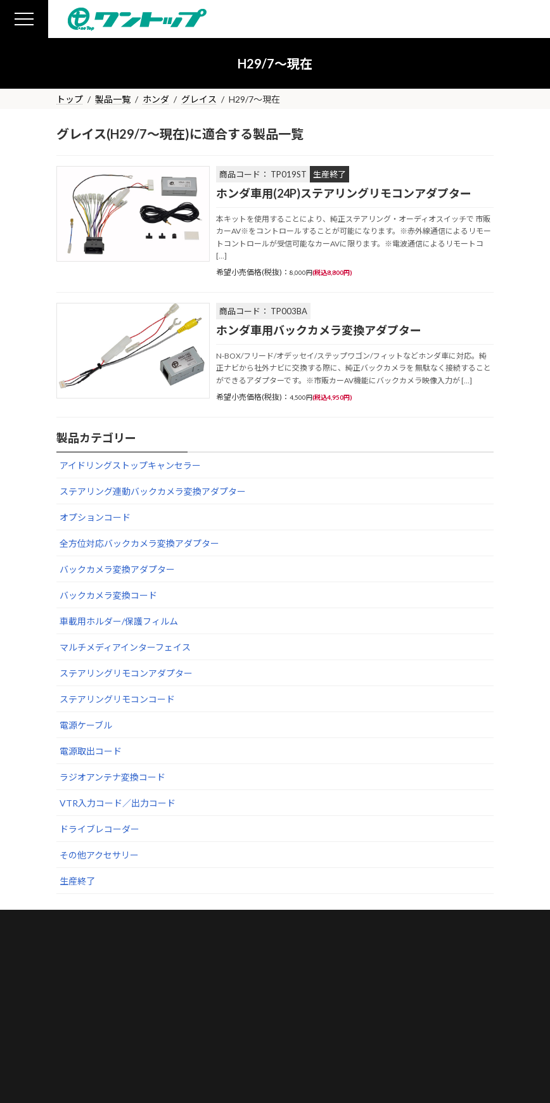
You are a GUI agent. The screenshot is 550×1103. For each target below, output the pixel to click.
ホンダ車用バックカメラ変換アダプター (318, 330)
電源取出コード (91, 751)
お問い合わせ (127, 1045)
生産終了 (77, 881)
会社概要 (60, 1045)
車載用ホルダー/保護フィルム (119, 621)
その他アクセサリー (99, 855)
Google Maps (317, 967)
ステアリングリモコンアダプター (126, 673)
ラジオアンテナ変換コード (112, 777)
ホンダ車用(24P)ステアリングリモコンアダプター (343, 193)
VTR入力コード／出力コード (118, 803)
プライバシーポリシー (218, 1045)
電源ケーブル (86, 725)
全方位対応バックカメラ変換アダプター (139, 543)
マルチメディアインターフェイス (125, 647)
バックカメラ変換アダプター (117, 569)
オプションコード (95, 517)
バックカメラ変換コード (108, 595)
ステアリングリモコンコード (117, 699)
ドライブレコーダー (99, 829)
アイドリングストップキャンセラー (130, 465)
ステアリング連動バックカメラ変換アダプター (153, 491)
